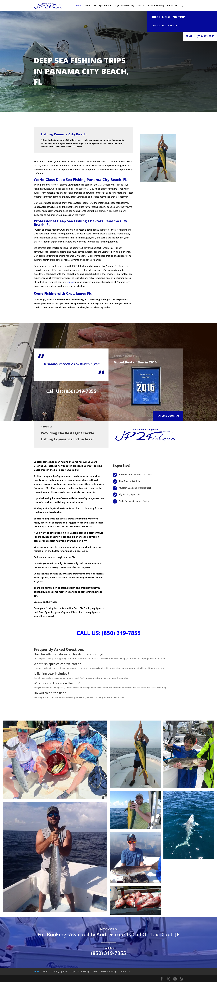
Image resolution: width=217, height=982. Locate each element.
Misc (140, 6)
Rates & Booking (156, 6)
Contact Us (172, 6)
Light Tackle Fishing (124, 6)
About (88, 6)
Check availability (165, 26)
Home (78, 6)
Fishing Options (101, 6)
